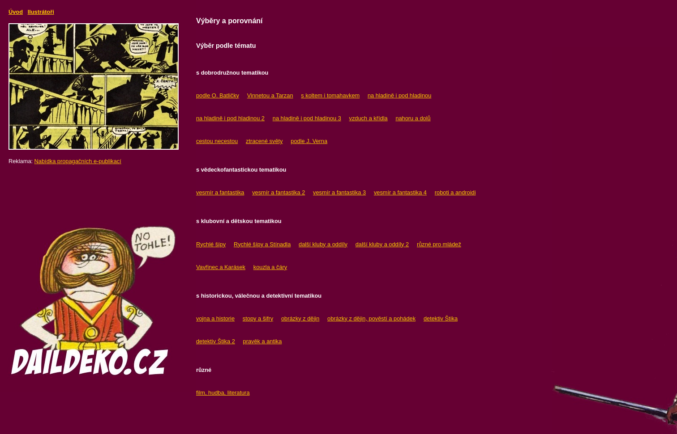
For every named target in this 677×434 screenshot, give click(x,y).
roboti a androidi (455, 192)
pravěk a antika (262, 341)
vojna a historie (215, 318)
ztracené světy (264, 141)
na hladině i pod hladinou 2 (230, 118)
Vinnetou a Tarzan (270, 95)
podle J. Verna (309, 141)
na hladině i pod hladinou (399, 95)
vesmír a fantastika (220, 192)
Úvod (16, 11)
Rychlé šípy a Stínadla (262, 244)
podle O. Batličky (217, 95)
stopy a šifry (258, 318)
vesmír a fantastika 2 (278, 192)
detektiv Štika (441, 318)
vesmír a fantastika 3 (339, 192)
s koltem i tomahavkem (330, 95)
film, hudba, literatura (223, 392)
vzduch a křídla (368, 118)
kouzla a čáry (270, 267)
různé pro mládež (439, 244)
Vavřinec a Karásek (220, 267)
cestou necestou (217, 141)
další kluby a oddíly (323, 244)
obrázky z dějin (300, 318)
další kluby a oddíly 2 (382, 244)
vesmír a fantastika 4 (400, 192)
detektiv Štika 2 (215, 341)
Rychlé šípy (211, 244)
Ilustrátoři (41, 11)
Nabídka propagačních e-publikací (77, 161)
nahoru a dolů (412, 118)
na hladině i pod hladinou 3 (307, 118)
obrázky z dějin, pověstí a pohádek (371, 318)
